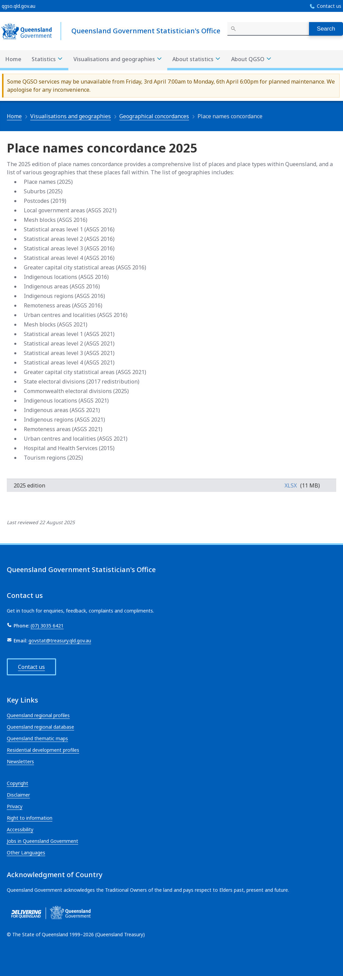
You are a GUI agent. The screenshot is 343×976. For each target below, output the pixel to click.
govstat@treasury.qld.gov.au (60, 640)
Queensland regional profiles (38, 715)
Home (13, 59)
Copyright (17, 783)
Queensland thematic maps (37, 738)
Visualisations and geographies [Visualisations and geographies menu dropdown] (117, 59)
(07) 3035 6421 (47, 625)
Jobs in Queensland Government (42, 841)
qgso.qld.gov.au (18, 6)
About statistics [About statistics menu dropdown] (196, 59)
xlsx (291, 485)
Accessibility (20, 829)
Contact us (329, 6)
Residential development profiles (43, 750)
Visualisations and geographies (70, 116)
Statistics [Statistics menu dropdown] (47, 59)
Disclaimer (18, 795)
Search (326, 28)
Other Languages (26, 852)
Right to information (29, 818)
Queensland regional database (40, 727)
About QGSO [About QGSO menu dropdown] (251, 59)
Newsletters (20, 761)
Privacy (14, 806)
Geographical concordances (154, 116)
